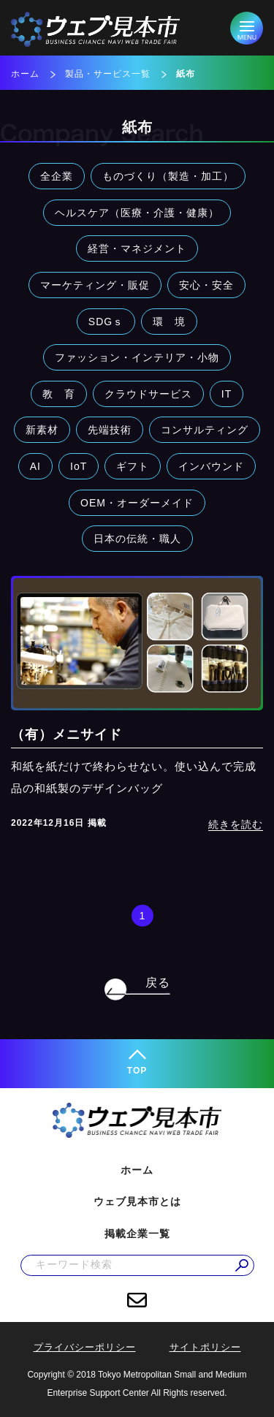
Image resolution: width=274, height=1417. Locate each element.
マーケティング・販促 (95, 285)
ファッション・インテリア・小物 (137, 357)
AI (35, 466)
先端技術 (110, 430)
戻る (157, 982)
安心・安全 (206, 285)
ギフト (132, 466)
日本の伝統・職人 (137, 538)
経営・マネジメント (137, 248)
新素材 (42, 430)
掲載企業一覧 (137, 1233)
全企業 (56, 176)
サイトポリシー (205, 1347)
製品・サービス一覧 (108, 74)
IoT (78, 466)
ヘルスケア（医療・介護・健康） (137, 213)
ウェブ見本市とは (137, 1201)
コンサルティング (204, 430)
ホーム (25, 74)
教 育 (58, 394)
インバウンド (211, 466)
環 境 (169, 321)
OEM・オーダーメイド (137, 503)
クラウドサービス (148, 394)
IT (226, 394)
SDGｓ (105, 321)
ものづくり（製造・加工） (168, 176)
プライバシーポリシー (85, 1347)
